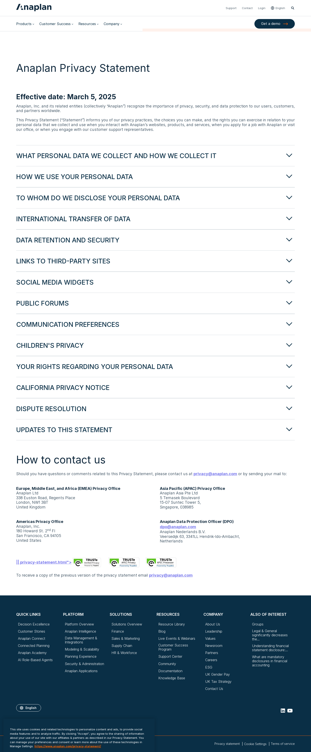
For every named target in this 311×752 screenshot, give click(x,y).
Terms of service (283, 744)
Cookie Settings (255, 744)
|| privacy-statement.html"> (59, 562)
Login (261, 8)
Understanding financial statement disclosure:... (270, 648)
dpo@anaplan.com (178, 526)
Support (231, 8)
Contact (247, 8)
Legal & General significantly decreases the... (270, 635)
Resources (87, 24)
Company (111, 24)
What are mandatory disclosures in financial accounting (269, 661)
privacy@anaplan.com (215, 474)
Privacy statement (227, 744)
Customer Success (55, 24)
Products (24, 24)
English (280, 8)
